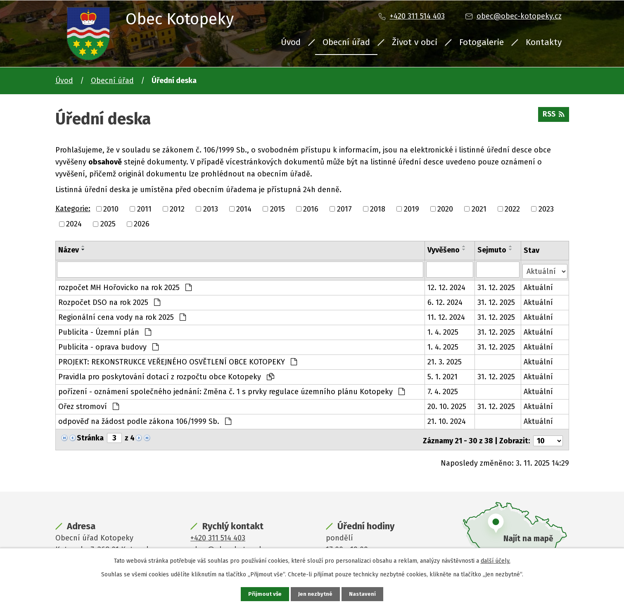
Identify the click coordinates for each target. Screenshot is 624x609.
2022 (512, 208)
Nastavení (363, 593)
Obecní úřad (346, 42)
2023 (546, 208)
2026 (141, 223)
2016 (310, 208)
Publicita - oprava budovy (108, 345)
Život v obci (414, 42)
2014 (243, 208)
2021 (479, 208)
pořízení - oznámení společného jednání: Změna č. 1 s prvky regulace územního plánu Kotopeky (231, 390)
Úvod (291, 42)
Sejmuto (492, 250)
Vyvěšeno (444, 250)
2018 (377, 208)
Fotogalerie (481, 42)
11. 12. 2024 (446, 315)
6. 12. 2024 (445, 300)
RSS (553, 116)
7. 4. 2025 (443, 390)
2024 (74, 223)
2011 (144, 208)
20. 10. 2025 (447, 404)
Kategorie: (72, 208)
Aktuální (538, 285)
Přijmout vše (264, 593)
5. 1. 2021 (443, 375)
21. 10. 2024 (447, 419)
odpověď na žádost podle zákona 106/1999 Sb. (144, 419)
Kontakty (544, 42)
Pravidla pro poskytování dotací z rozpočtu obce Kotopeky (166, 375)
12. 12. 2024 (447, 285)
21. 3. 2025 (445, 360)
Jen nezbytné (315, 593)
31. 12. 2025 (496, 285)
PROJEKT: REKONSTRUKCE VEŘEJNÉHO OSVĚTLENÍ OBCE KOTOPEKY (177, 360)
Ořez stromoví (88, 404)
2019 (411, 208)
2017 (344, 208)
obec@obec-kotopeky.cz (519, 16)
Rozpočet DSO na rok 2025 (109, 300)
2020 (445, 208)
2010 (111, 208)
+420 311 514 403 (417, 16)
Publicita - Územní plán (104, 330)
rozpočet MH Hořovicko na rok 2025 (125, 285)
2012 (177, 208)
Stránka (90, 436)
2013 (210, 208)
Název (68, 250)
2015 (277, 208)
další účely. (495, 560)
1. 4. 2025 (443, 330)
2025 (108, 223)
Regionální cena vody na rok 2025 (122, 315)
